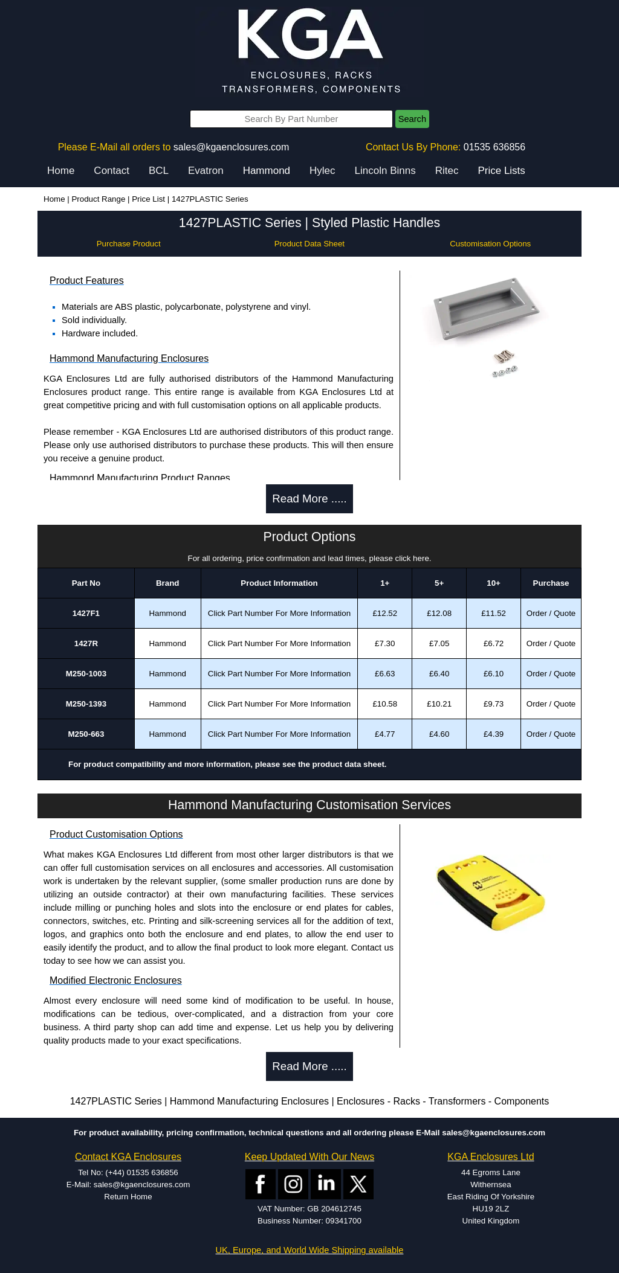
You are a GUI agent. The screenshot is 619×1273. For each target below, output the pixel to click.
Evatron (206, 170)
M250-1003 (86, 673)
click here (412, 558)
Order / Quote (551, 613)
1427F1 (86, 613)
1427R (86, 643)
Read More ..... (309, 498)
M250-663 (86, 734)
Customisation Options (490, 243)
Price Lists (501, 170)
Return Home (128, 1196)
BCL (159, 170)
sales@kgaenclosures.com (231, 147)
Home (60, 170)
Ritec (447, 170)
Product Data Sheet (309, 243)
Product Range (98, 199)
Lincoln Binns (385, 170)
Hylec (322, 170)
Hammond (266, 170)
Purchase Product (129, 243)
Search (412, 119)
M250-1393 (86, 703)
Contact (111, 170)
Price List (148, 199)
